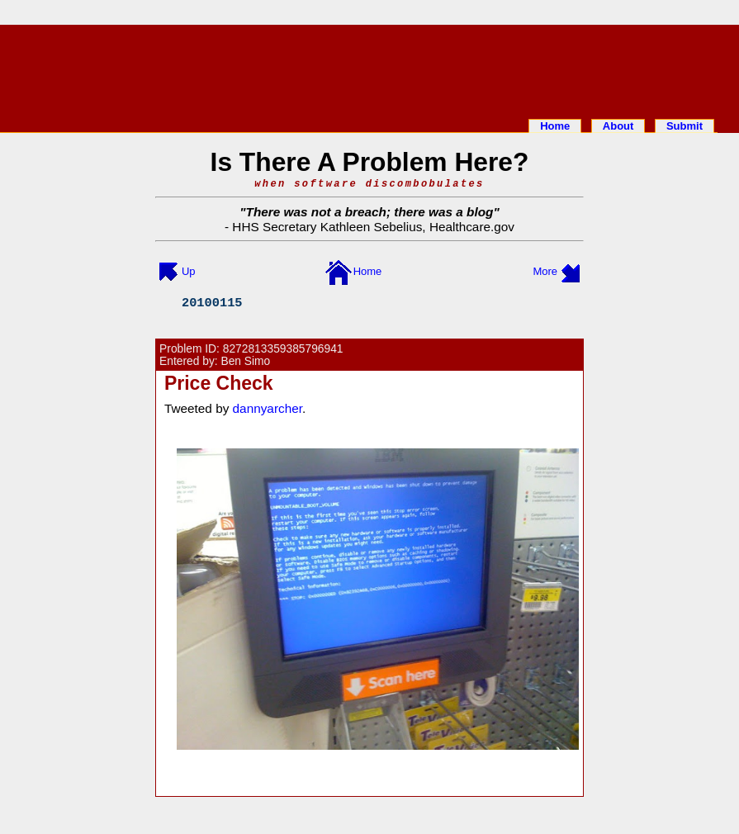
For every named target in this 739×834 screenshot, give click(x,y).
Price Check (218, 383)
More (545, 271)
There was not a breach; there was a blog (370, 212)
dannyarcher (267, 408)
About (618, 126)
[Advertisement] (369, 68)
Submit (684, 126)
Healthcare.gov (471, 227)
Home (555, 126)
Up (189, 271)
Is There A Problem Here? (370, 162)
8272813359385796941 (283, 349)
